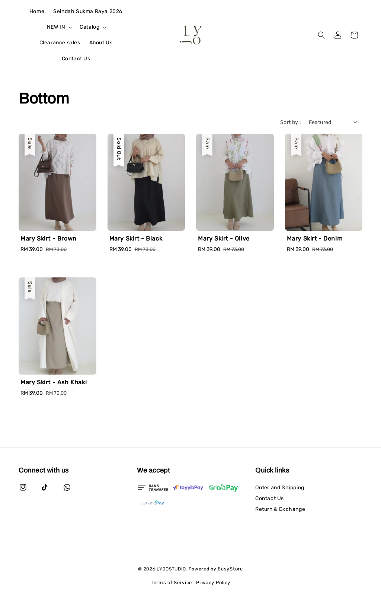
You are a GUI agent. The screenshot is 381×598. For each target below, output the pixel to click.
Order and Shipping (279, 487)
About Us (101, 42)
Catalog (89, 27)
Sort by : (290, 122)
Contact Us (76, 58)
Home (36, 11)
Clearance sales (59, 42)
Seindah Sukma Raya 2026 (87, 11)
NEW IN (56, 27)
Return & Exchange (280, 509)
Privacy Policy (213, 582)
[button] (321, 35)
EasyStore (230, 569)
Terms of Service (171, 582)
